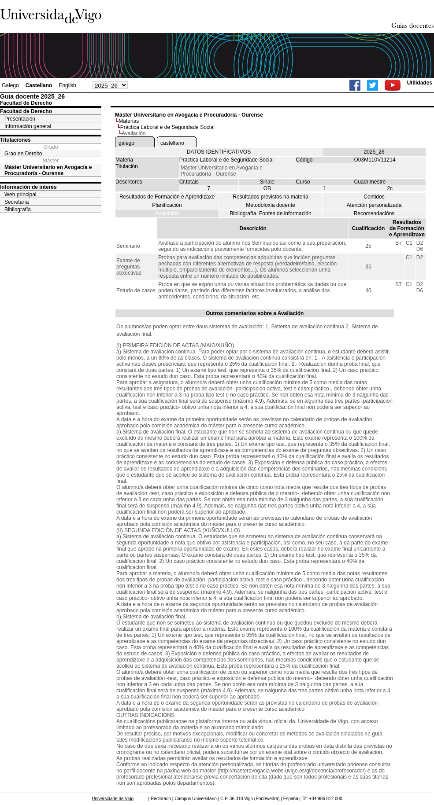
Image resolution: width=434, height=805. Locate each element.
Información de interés (28, 187)
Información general (27, 126)
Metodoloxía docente (270, 205)
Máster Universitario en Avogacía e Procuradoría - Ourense (48, 170)
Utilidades (419, 83)
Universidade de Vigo (113, 798)
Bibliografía (17, 209)
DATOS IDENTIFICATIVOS (219, 152)
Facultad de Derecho (26, 111)
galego (126, 143)
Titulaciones (15, 140)
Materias (129, 121)
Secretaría (16, 202)
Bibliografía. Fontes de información (270, 213)
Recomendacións (374, 213)
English (67, 85)
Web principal (20, 194)
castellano (172, 143)
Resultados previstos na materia (270, 197)
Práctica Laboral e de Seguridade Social (167, 127)
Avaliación (167, 213)
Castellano (39, 85)
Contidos (374, 197)
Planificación (167, 205)
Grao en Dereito (23, 154)
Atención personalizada (374, 205)
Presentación (19, 119)
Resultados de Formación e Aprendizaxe (167, 197)
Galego (10, 85)
